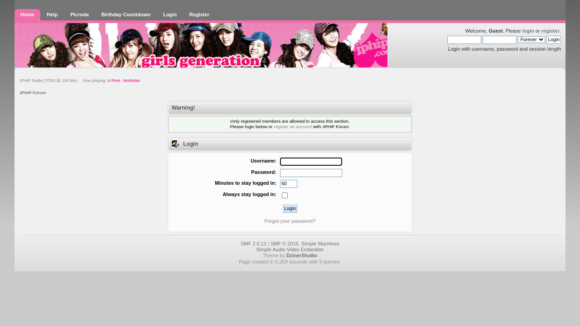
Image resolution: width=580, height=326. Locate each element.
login (528, 31)
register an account (293, 126)
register (550, 31)
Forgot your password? (290, 221)
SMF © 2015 (285, 243)
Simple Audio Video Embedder (290, 249)
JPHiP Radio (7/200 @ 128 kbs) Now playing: (79, 80)
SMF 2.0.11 (253, 243)
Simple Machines (320, 243)
